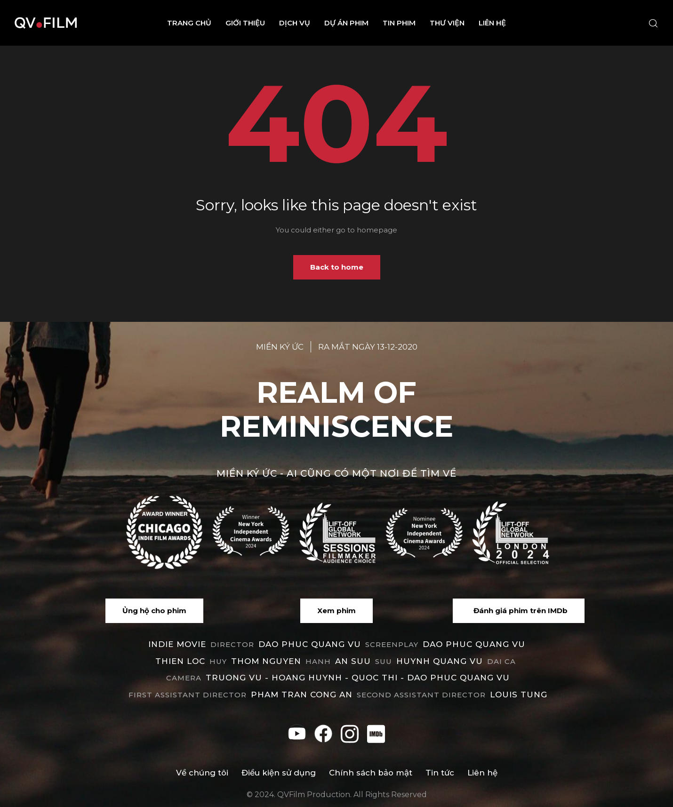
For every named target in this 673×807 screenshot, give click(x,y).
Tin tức (440, 772)
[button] (154, 611)
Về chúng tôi (201, 772)
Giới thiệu (245, 22)
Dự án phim (346, 22)
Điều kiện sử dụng (278, 772)
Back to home (336, 267)
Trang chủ (189, 22)
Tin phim (399, 22)
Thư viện (447, 22)
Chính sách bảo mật (370, 772)
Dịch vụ (294, 22)
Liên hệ (492, 22)
